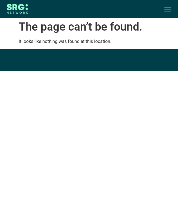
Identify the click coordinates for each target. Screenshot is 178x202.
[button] (164, 9)
